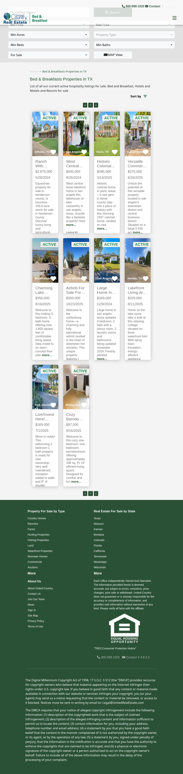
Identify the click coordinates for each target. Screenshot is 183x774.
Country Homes (37, 518)
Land (30, 545)
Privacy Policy (36, 621)
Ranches (33, 523)
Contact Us (34, 593)
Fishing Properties (38, 540)
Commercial (35, 561)
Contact (153, 6)
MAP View (113, 54)
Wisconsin (100, 567)
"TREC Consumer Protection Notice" (115, 648)
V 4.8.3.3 (143, 657)
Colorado (99, 540)
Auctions (33, 567)
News (31, 604)
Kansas (98, 529)
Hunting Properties (38, 534)
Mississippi (100, 561)
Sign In (32, 610)
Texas (97, 518)
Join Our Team (36, 599)
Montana (99, 534)
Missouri (99, 523)
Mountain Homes (38, 556)
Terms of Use (35, 626)
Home (34, 71)
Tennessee (100, 556)
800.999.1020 (108, 657)
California (99, 550)
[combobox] (48, 34)
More (32, 573)
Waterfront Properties (40, 550)
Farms (31, 529)
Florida (98, 545)
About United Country (40, 588)
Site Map (33, 615)
